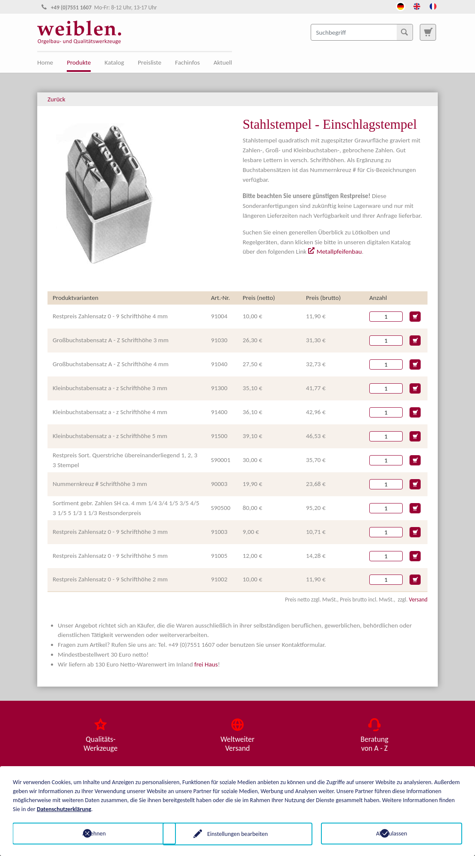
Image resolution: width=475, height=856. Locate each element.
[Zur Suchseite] (428, 32)
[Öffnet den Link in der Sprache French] (433, 5)
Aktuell (223, 62)
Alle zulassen (391, 833)
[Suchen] (404, 32)
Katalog (114, 62)
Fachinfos (187, 62)
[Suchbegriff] (362, 32)
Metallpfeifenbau (339, 251)
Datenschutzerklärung (64, 808)
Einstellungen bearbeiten (237, 833)
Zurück (56, 99)
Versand (418, 599)
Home (45, 62)
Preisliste (149, 62)
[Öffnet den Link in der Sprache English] (417, 5)
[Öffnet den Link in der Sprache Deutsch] (400, 5)
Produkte (79, 62)
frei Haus (206, 664)
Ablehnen (83, 833)
